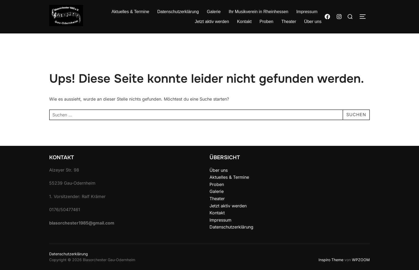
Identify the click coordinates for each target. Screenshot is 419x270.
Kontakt (244, 21)
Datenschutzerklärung (178, 11)
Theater (288, 21)
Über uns (312, 21)
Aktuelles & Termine (130, 11)
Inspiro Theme (331, 259)
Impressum (306, 11)
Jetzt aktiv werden (212, 21)
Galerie (214, 11)
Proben (266, 21)
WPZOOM (361, 259)
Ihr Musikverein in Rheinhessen (258, 11)
